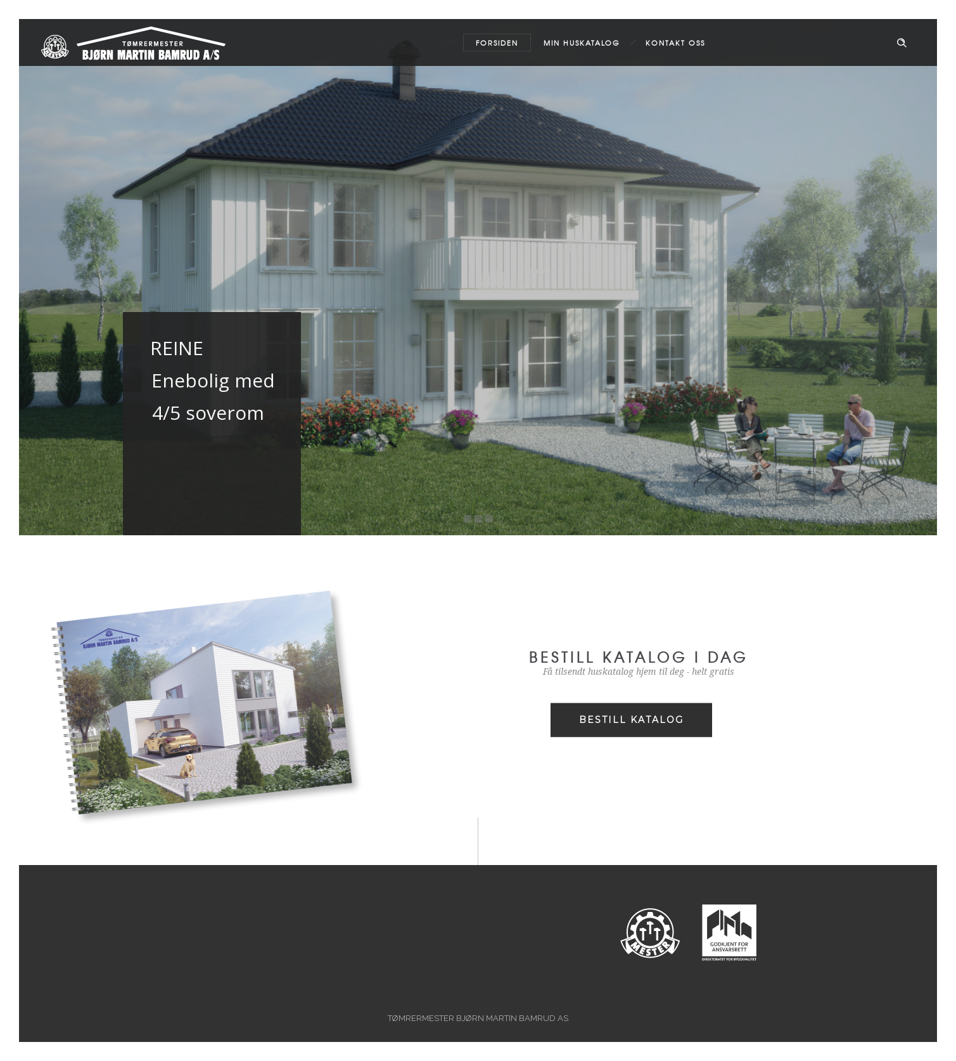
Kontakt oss (675, 42)
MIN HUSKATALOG (582, 42)
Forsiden (497, 42)
